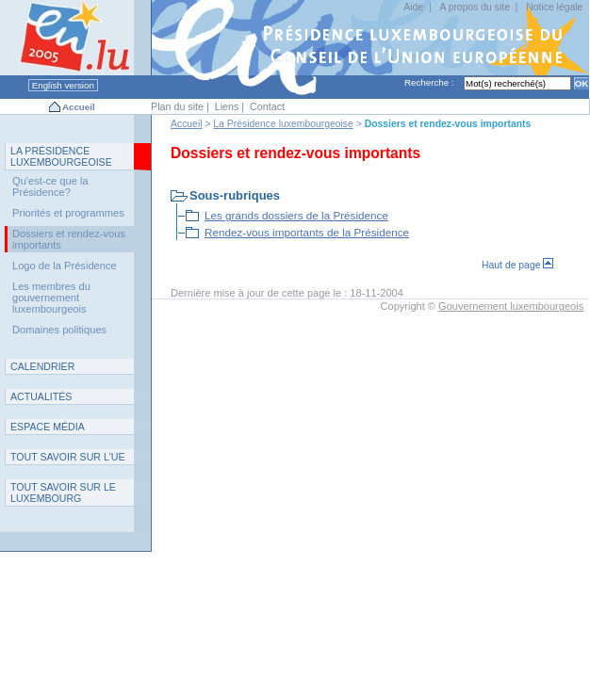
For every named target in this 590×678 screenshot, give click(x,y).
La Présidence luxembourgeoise (282, 124)
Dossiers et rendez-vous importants (68, 239)
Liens (227, 106)
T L (63, 492)
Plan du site (177, 106)
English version (63, 85)
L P (61, 156)
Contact (267, 106)
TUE (67, 456)
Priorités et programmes (68, 212)
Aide (413, 7)
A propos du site (474, 7)
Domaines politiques (59, 329)
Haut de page (517, 265)
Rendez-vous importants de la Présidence (307, 232)
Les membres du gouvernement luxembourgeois (51, 298)
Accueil (78, 107)
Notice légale (554, 7)
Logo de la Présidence (64, 265)
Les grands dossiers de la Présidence (296, 215)
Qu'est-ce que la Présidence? (50, 186)
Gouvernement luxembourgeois (510, 306)
